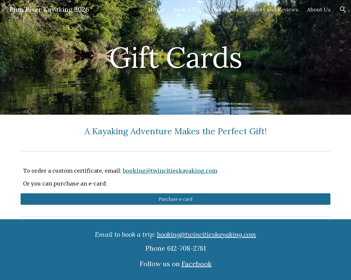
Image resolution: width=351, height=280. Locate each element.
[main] (175, 57)
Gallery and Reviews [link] (272, 9)
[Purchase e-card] (175, 199)
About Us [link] (319, 9)
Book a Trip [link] (188, 9)
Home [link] (156, 9)
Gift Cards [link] (225, 9)
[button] (343, 9)
